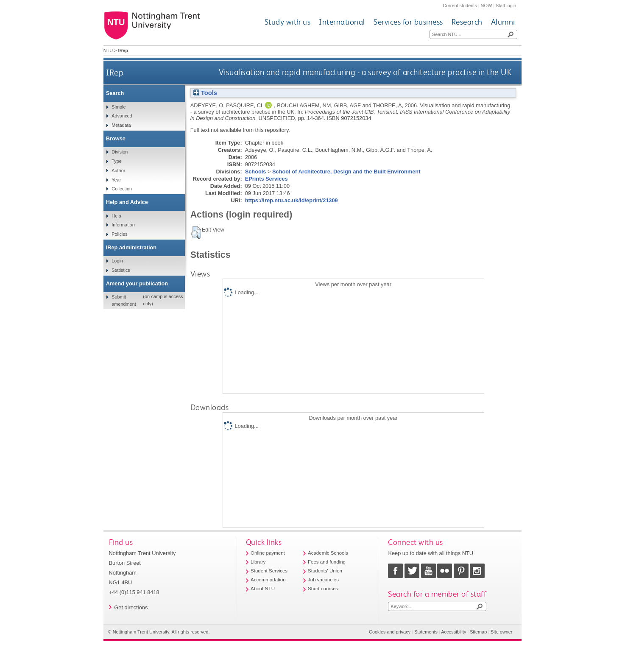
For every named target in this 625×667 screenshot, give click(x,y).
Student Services (269, 570)
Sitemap (478, 631)
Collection (122, 188)
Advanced (122, 115)
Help (116, 215)
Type (117, 161)
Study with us (288, 22)
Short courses (323, 588)
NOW (486, 5)
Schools (255, 171)
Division (120, 151)
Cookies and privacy (389, 631)
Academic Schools (328, 552)
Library (258, 561)
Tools (205, 92)
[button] (196, 232)
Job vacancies (323, 579)
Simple (119, 106)
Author (118, 170)
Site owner (501, 631)
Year (116, 179)
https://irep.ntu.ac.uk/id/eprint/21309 (291, 200)
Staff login (506, 5)
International (342, 22)
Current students (460, 5)
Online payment (268, 552)
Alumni (503, 22)
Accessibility (453, 631)
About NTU (263, 588)
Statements (426, 631)
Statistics (121, 270)
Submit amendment (124, 300)
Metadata (121, 125)
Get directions (131, 607)
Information (123, 224)
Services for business (408, 22)
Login (117, 260)
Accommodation (268, 579)
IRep (114, 72)
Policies (119, 234)
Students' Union (325, 570)
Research (467, 22)
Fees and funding (327, 561)
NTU (108, 50)
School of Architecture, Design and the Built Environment (346, 171)
